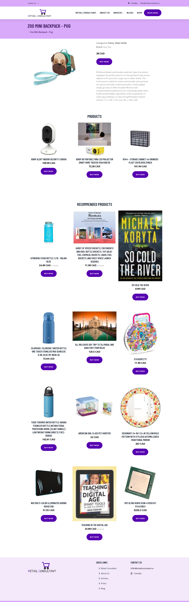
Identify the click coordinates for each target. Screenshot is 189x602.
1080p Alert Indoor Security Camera (49, 159)
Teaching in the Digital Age (94, 524)
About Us (105, 573)
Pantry (111, 43)
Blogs (130, 12)
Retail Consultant (86, 12)
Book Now (152, 13)
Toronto (134, 3)
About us (105, 12)
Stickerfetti (140, 359)
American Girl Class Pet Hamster (94, 433)
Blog (103, 588)
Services (104, 578)
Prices (103, 583)
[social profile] (38, 3)
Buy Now (104, 61)
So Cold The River (140, 285)
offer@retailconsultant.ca (149, 3)
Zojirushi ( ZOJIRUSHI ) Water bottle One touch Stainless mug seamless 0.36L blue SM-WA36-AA (49, 351)
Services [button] (117, 12)
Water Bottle (121, 43)
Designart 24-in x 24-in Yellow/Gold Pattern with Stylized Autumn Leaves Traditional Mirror (140, 436)
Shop (139, 12)
